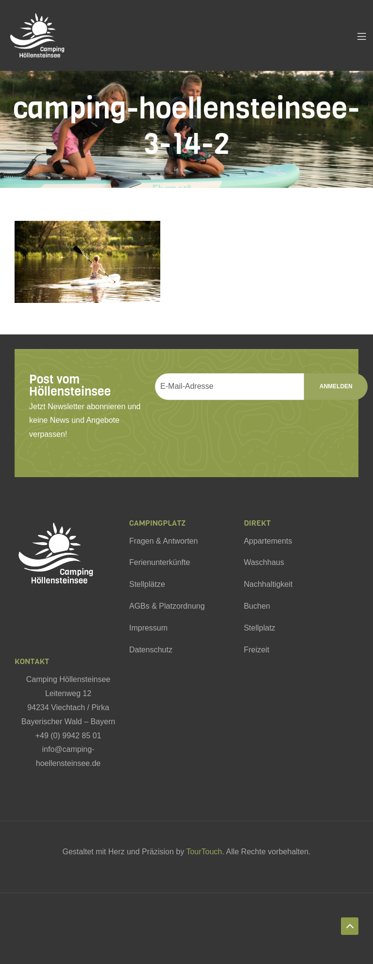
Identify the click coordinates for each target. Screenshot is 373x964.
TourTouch (204, 852)
